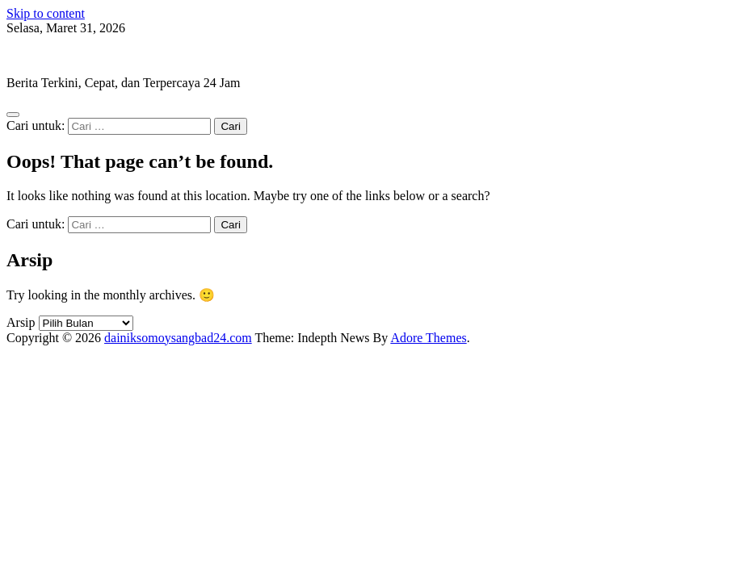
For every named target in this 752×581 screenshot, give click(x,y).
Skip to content (45, 13)
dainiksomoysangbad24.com (80, 55)
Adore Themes (428, 338)
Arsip (21, 322)
